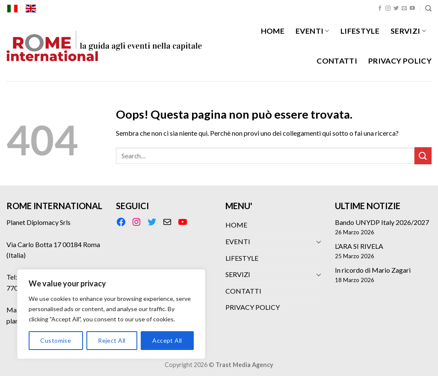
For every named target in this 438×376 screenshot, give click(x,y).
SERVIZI (408, 30)
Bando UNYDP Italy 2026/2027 (382, 222)
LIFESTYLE (359, 30)
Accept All (167, 340)
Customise (55, 340)
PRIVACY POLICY (400, 60)
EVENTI (312, 30)
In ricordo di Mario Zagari (373, 270)
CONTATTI (337, 60)
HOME (272, 30)
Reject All (111, 340)
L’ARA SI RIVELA (359, 246)
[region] (111, 314)
